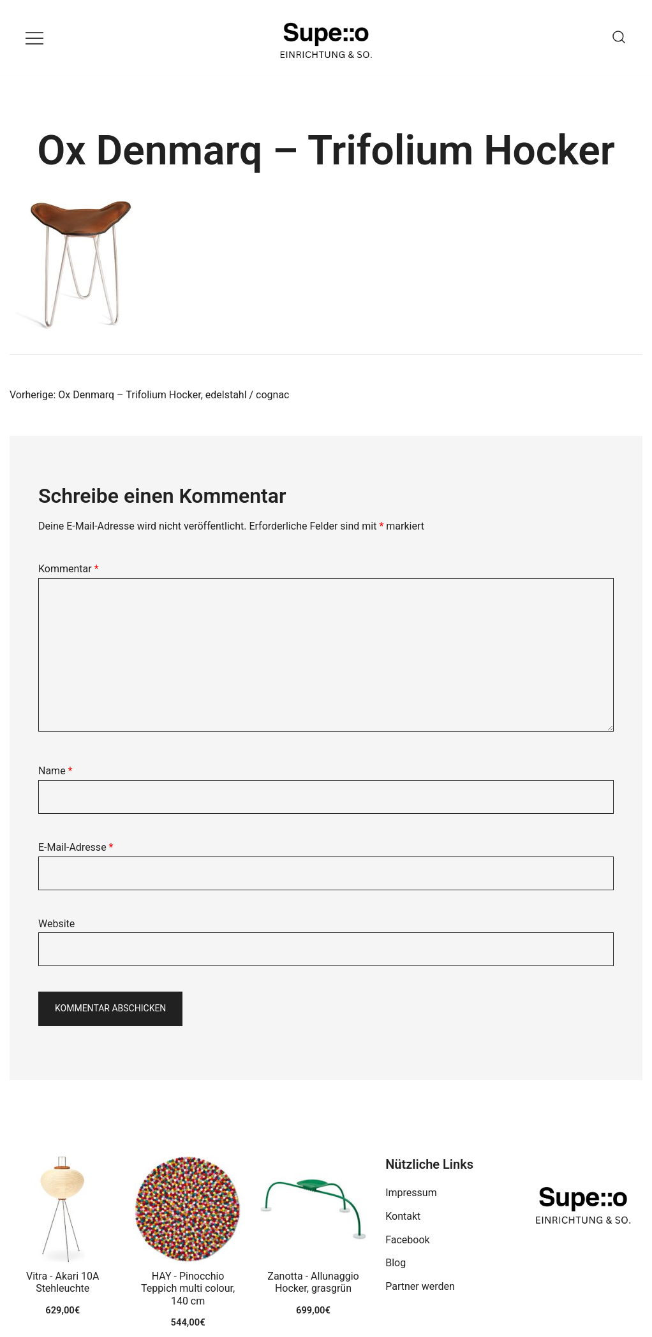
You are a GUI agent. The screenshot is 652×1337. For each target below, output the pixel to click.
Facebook (407, 1240)
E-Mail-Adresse (75, 847)
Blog (395, 1263)
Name (55, 771)
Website (56, 924)
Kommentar (68, 569)
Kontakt (402, 1216)
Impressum (411, 1193)
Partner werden (420, 1286)
